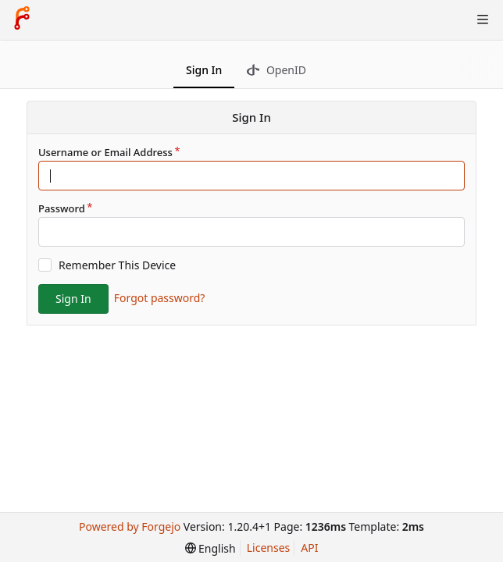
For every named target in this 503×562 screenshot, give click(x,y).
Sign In (204, 69)
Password (61, 208)
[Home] (22, 19)
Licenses (269, 547)
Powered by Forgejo (129, 526)
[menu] (210, 548)
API (309, 547)
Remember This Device (117, 265)
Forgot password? (159, 297)
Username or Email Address (105, 152)
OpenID (276, 69)
